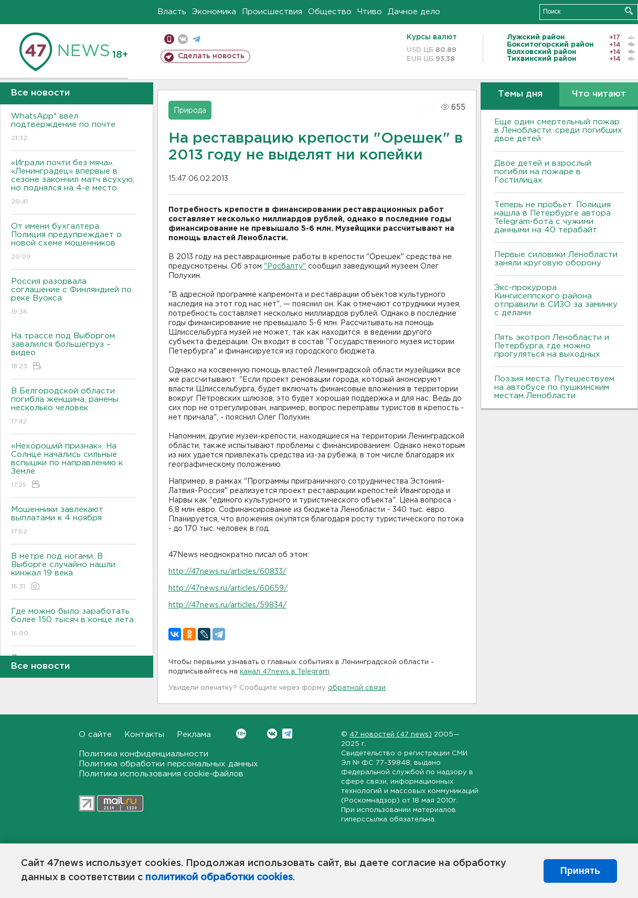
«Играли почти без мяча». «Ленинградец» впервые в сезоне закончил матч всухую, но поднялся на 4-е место (73, 182)
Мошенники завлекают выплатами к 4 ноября (73, 521)
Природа (190, 111)
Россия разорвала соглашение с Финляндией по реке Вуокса (73, 297)
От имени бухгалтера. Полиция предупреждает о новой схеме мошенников (73, 242)
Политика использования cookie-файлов (161, 774)
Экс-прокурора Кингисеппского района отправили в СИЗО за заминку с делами (556, 300)
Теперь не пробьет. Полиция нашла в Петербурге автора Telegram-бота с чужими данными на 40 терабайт (552, 217)
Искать (629, 11)
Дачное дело (414, 11)
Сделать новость (211, 56)
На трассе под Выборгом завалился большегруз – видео (73, 352)
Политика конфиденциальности (143, 754)
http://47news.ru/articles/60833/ (227, 572)
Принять (580, 870)
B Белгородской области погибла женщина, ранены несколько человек (73, 407)
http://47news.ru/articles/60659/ (228, 588)
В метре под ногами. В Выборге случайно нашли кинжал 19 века (73, 572)
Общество (330, 11)
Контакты (144, 734)
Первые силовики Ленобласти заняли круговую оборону (556, 258)
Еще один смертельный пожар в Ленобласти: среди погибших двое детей (558, 130)
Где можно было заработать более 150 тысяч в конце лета (73, 623)
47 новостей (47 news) (390, 734)
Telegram (287, 734)
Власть (171, 11)
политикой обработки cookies (219, 877)
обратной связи (357, 688)
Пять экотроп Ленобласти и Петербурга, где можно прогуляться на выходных (551, 346)
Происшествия (272, 11)
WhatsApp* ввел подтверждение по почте (73, 128)
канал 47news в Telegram (284, 672)
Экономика (214, 11)
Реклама (194, 734)
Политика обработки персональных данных (168, 764)
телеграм (196, 39)
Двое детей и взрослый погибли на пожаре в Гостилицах (542, 172)
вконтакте (183, 39)
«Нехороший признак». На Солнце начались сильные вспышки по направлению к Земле (73, 466)
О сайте (95, 734)
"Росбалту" (285, 266)
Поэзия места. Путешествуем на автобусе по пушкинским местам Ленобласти (554, 387)
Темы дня (520, 94)
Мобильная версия (169, 39)
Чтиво (369, 11)
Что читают (599, 94)
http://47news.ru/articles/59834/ (227, 605)
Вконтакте (241, 734)
